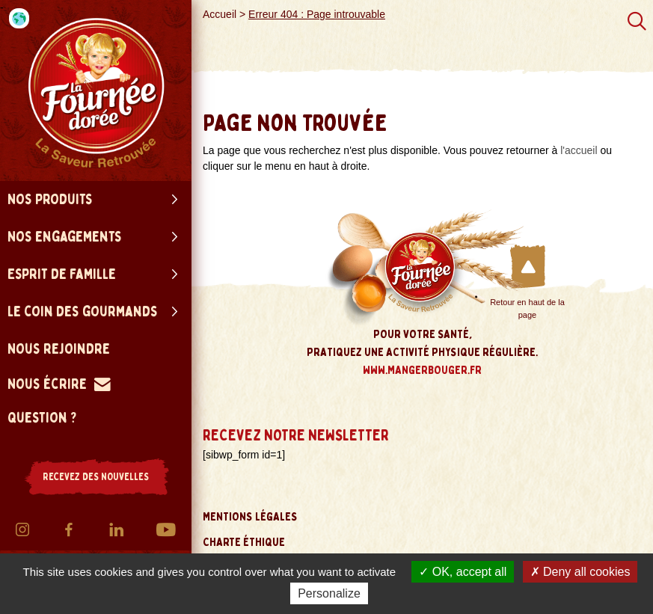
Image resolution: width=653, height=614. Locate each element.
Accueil (219, 14)
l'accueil (578, 150)
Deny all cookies (580, 571)
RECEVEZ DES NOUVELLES (96, 476)
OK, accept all (462, 571)
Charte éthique (244, 542)
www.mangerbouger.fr (422, 370)
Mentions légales (250, 516)
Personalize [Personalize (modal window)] (329, 593)
